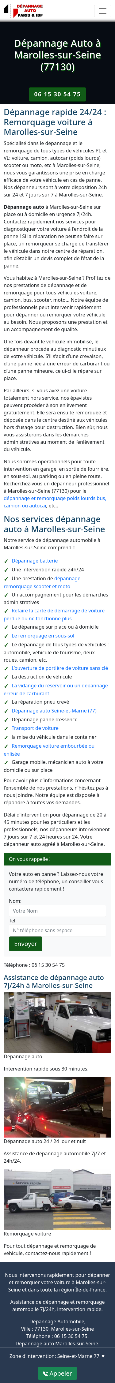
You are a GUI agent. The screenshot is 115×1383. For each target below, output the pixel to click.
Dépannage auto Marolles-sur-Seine (57, 1343)
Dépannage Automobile (56, 1321)
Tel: (13, 920)
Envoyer (25, 944)
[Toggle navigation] (102, 11)
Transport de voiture (35, 728)
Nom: (15, 901)
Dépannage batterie (35, 560)
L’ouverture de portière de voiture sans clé (60, 668)
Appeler (57, 1373)
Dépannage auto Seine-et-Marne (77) (54, 710)
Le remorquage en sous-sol (43, 635)
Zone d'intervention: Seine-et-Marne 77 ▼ (57, 1356)
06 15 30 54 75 (57, 94)
